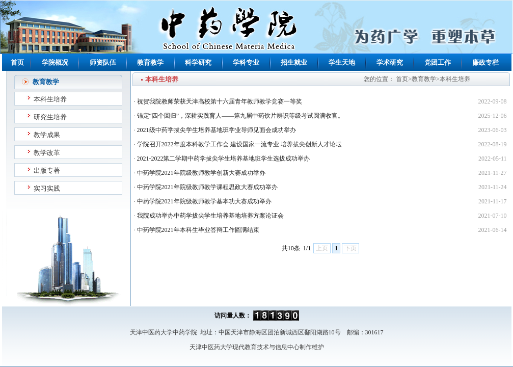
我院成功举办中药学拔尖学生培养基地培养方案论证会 (210, 215)
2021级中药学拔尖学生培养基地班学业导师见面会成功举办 (216, 130)
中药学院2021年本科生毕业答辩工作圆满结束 (198, 229)
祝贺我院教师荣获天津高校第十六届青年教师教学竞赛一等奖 (219, 101)
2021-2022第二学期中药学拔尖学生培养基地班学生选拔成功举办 (223, 158)
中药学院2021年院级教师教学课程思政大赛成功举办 (207, 187)
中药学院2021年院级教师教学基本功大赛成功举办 (204, 201)
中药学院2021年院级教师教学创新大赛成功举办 (201, 172)
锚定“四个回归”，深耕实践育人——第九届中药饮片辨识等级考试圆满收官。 (240, 115)
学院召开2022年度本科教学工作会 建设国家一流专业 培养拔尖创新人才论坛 (239, 144)
